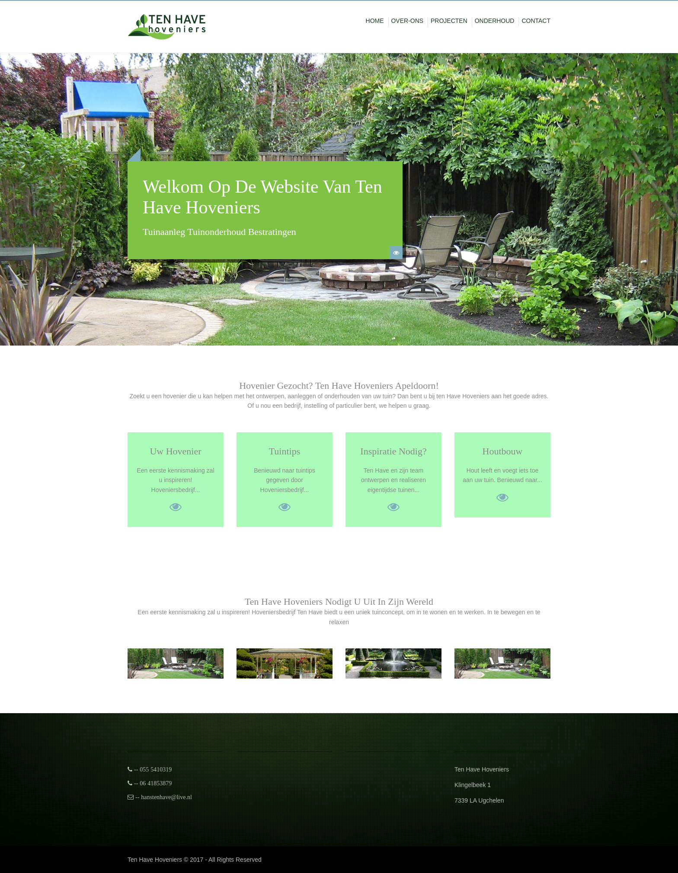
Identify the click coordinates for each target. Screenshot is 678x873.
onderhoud (495, 20)
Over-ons (407, 20)
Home (375, 20)
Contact (535, 20)
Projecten (449, 20)
